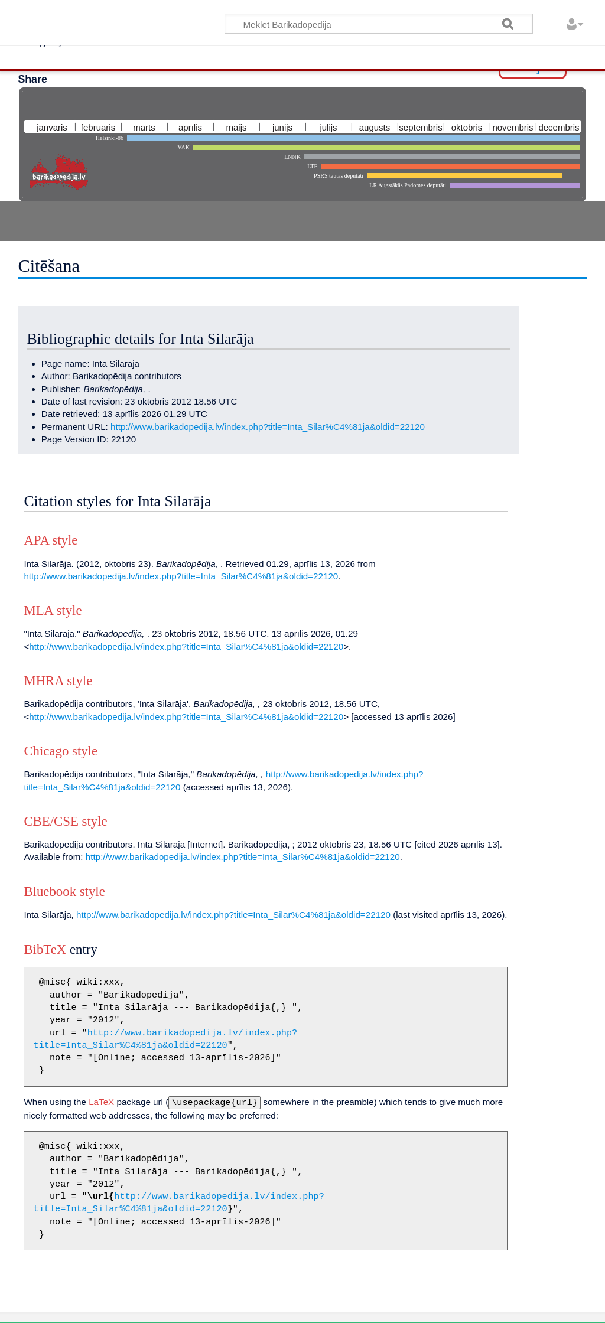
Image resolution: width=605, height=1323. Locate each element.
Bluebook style (64, 891)
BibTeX (45, 949)
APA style (50, 540)
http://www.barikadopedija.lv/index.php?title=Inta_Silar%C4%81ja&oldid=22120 (267, 427)
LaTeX (101, 1102)
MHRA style (58, 680)
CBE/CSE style (65, 821)
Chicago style (60, 751)
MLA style (53, 610)
